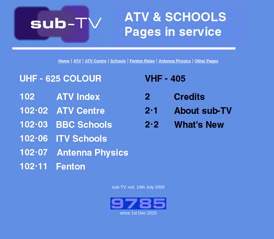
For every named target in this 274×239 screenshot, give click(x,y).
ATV (77, 61)
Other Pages (206, 61)
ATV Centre (95, 61)
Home (64, 61)
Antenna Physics (175, 61)
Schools (118, 61)
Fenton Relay (142, 61)
